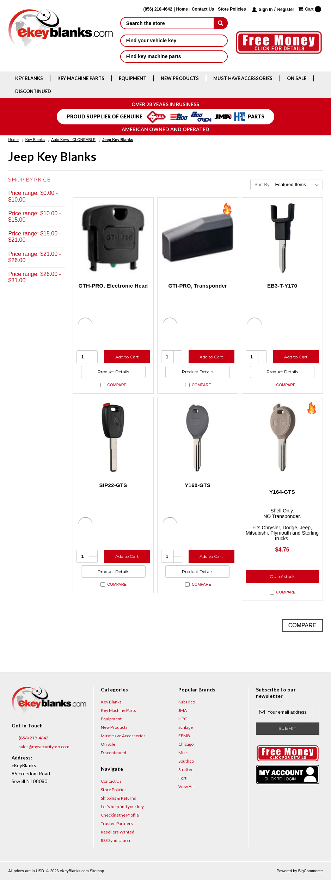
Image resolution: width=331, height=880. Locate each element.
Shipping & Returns (118, 798)
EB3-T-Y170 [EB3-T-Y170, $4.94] (282, 286)
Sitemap (97, 871)
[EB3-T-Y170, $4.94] (282, 237)
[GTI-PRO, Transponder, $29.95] (197, 237)
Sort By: (263, 184)
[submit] (221, 23)
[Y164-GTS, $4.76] (282, 437)
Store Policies (232, 9)
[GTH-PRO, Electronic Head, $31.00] (113, 237)
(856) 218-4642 (30, 738)
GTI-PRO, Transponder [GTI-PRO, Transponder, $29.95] (197, 286)
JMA (182, 710)
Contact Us (203, 9)
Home (182, 9)
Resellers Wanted (117, 832)
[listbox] (298, 184)
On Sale (296, 78)
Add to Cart (127, 356)
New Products (180, 78)
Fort (182, 778)
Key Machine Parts (80, 78)
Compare (113, 385)
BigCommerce (310, 871)
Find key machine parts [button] (174, 56)
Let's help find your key (122, 806)
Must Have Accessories (242, 78)
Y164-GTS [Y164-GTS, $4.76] (282, 492)
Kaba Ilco (186, 701)
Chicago (186, 744)
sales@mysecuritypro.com (40, 747)
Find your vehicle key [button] (174, 40)
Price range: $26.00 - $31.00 (34, 277)
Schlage (185, 727)
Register (285, 9)
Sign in (266, 9)
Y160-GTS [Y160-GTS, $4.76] (197, 485)
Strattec (185, 769)
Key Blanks (29, 78)
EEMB (184, 735)
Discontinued (33, 91)
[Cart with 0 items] (309, 9)
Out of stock (282, 576)
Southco (186, 761)
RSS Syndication (115, 840)
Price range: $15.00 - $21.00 (34, 236)
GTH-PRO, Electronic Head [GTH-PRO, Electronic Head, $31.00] (113, 286)
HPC (182, 718)
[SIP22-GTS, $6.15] (113, 437)
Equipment (132, 78)
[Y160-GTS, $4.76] (197, 437)
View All (186, 786)
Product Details (113, 371)
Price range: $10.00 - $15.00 (34, 216)
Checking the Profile (120, 815)
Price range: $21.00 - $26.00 (34, 257)
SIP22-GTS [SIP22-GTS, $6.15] (113, 485)
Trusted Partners (117, 823)
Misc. (183, 752)
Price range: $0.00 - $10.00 (33, 196)
